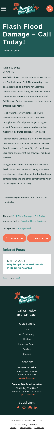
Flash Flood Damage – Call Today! (28, 216)
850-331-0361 (27, 315)
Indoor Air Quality (27, 344)
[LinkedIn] (35, 407)
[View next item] (18, 278)
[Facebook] (18, 407)
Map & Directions (27, 377)
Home (27, 329)
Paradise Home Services (33, 220)
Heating (27, 339)
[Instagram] (30, 407)
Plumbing (27, 349)
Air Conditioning (27, 334)
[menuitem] (13, 427)
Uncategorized (23, 228)
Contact (27, 353)
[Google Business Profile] (23, 407)
